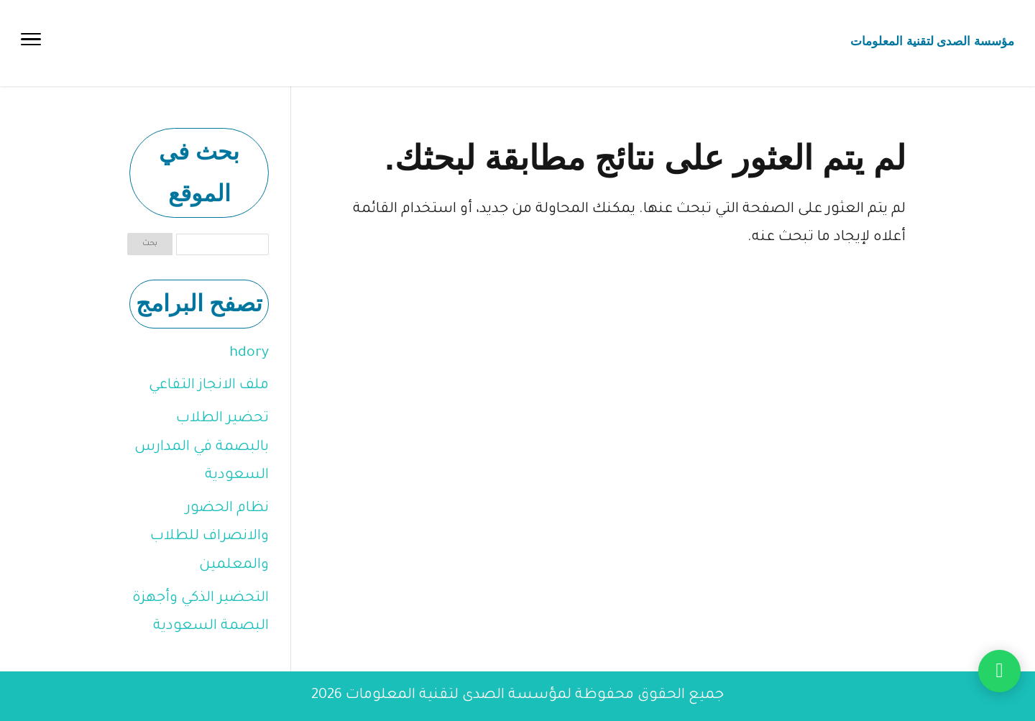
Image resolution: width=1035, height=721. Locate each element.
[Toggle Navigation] (31, 43)
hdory (249, 354)
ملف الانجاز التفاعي (209, 386)
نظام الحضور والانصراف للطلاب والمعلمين (209, 537)
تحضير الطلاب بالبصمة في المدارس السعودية (201, 447)
